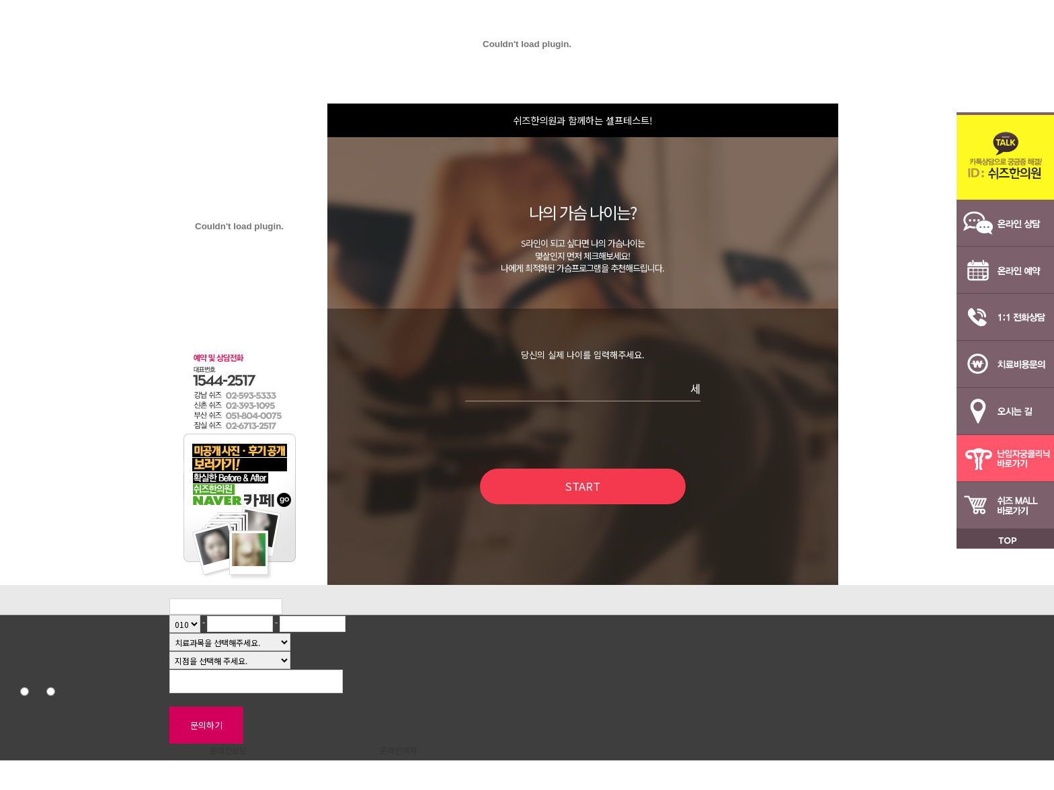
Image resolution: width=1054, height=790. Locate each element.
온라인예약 (398, 750)
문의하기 (206, 725)
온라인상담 (228, 750)
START (582, 486)
